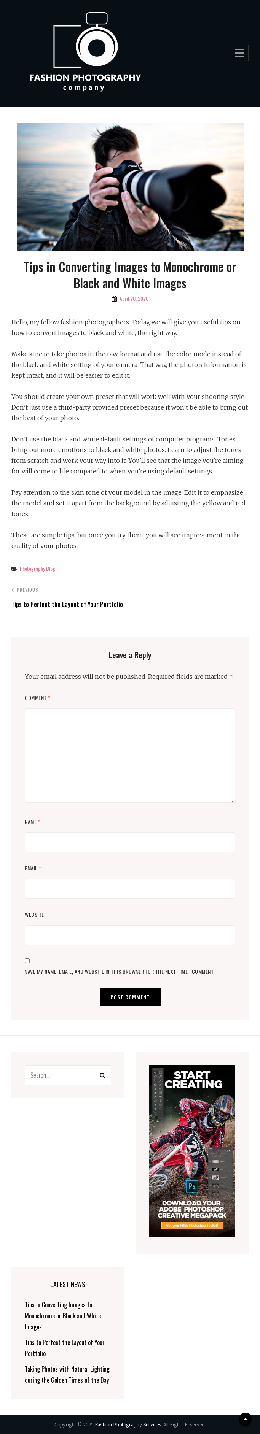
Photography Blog (37, 568)
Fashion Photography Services (128, 1425)
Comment (38, 698)
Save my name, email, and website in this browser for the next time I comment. (120, 971)
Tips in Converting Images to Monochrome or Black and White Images (63, 1315)
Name (32, 822)
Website (34, 914)
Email (33, 868)
